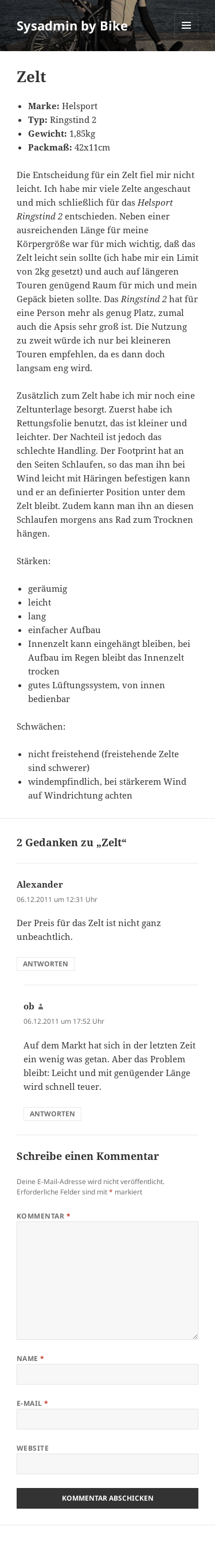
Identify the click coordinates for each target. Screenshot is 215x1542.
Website (33, 1448)
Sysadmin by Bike (72, 25)
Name (31, 1358)
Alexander (40, 884)
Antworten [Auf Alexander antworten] (45, 964)
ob (29, 1006)
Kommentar (44, 1216)
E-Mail (33, 1403)
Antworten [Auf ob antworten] (52, 1114)
